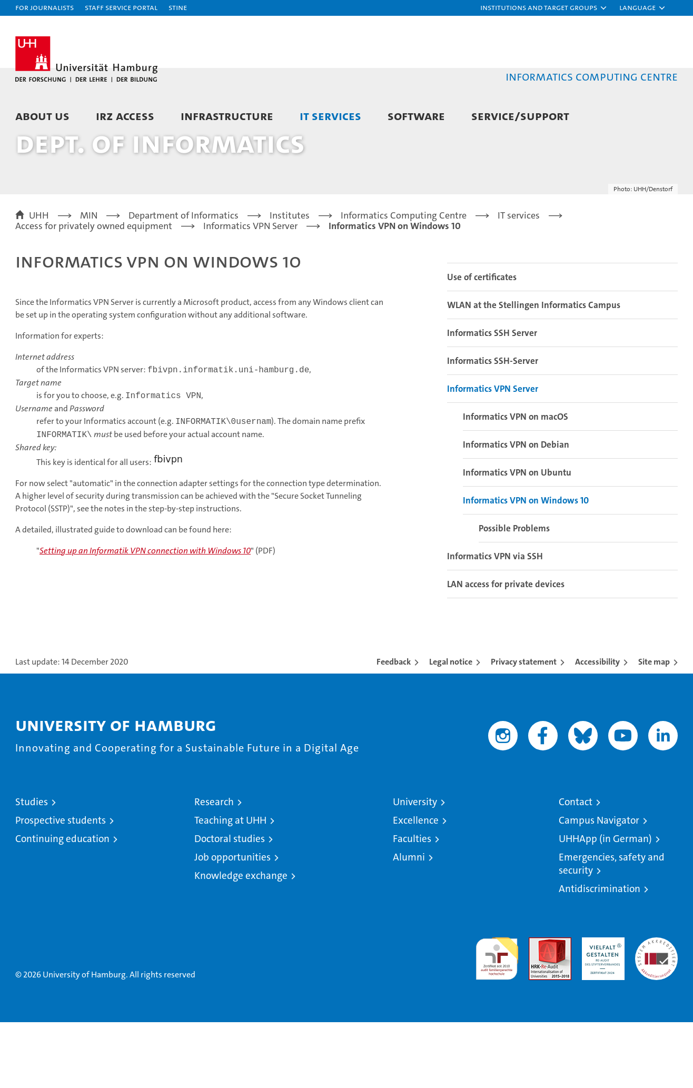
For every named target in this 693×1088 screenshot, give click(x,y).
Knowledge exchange (241, 941)
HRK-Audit (600, 1008)
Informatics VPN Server (492, 454)
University (415, 867)
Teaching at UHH (230, 886)
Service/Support (520, 115)
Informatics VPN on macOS (515, 482)
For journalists (44, 7)
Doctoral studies (229, 904)
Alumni (409, 922)
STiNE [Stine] (178, 7)
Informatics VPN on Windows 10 (526, 566)
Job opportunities (232, 922)
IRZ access (125, 115)
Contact (575, 867)
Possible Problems (514, 594)
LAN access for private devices (506, 650)
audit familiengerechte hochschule (497, 1019)
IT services (330, 115)
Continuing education (62, 904)
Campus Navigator (599, 886)
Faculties (412, 904)
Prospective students (60, 886)
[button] (544, 8)
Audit (539, 1008)
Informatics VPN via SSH (495, 622)
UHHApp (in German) (605, 904)
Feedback (394, 727)
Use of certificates (482, 343)
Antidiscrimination (599, 954)
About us (42, 115)
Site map (654, 727)
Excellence (416, 886)
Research (214, 867)
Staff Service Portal (121, 7)
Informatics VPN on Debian (516, 510)
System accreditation (656, 1014)
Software (416, 115)
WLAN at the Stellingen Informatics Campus (533, 371)
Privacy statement (524, 727)
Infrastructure (227, 115)
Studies (31, 867)
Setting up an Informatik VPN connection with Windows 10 (145, 616)
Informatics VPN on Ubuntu (517, 538)
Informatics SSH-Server (492, 426)
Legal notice (450, 727)
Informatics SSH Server (492, 398)
